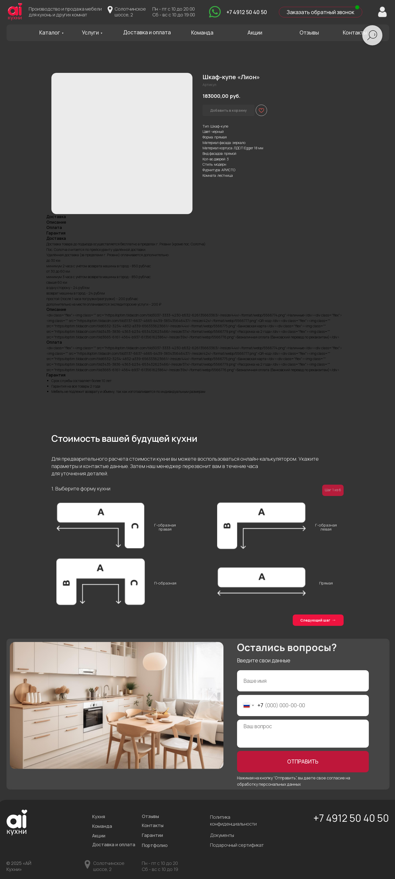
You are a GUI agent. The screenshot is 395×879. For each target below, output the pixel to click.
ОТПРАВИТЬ (302, 761)
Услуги (90, 32)
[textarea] (303, 734)
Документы (222, 835)
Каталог (49, 32)
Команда (202, 32)
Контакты (355, 32)
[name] (303, 681)
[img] (215, 12)
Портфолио (155, 845)
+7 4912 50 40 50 (246, 12)
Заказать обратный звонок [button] (320, 12)
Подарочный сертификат (237, 845)
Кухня (98, 816)
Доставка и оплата (147, 32)
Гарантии (152, 835)
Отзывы (309, 32)
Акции (254, 32)
